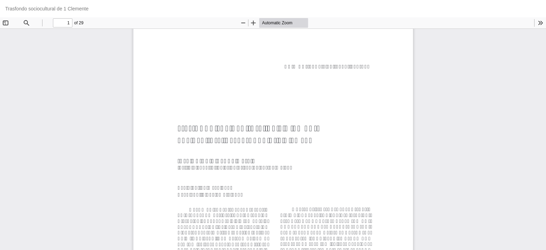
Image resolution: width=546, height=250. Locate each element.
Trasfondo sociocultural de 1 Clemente (46, 8)
